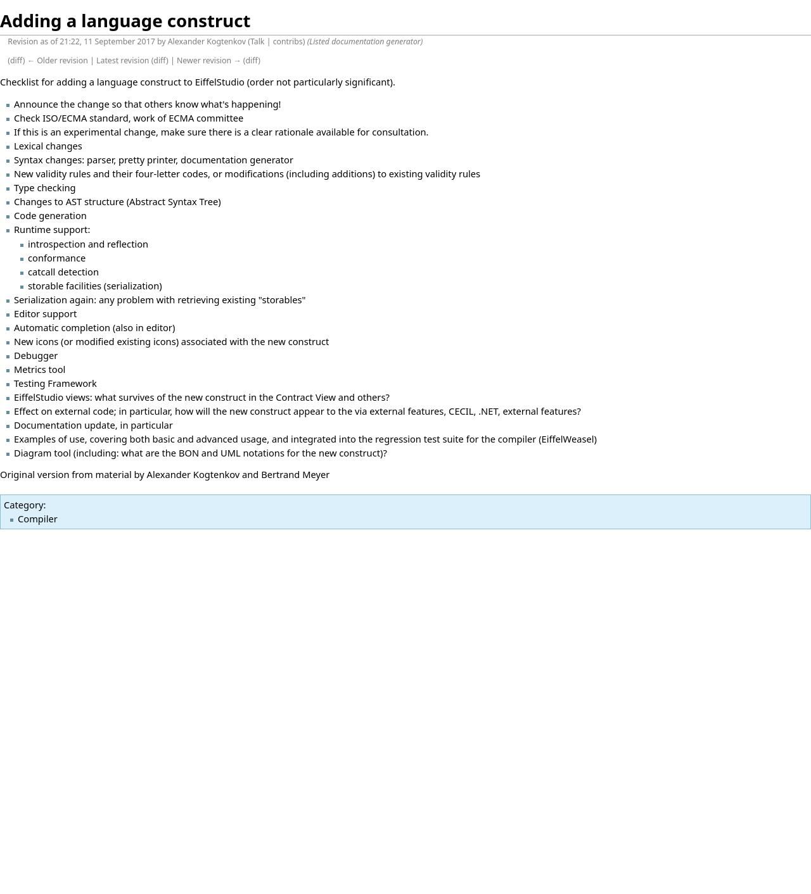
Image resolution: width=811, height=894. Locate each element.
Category (23, 504)
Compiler (38, 518)
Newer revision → (209, 60)
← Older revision (57, 60)
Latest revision (122, 60)
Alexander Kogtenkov (207, 41)
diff (16, 60)
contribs (288, 41)
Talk (257, 41)
